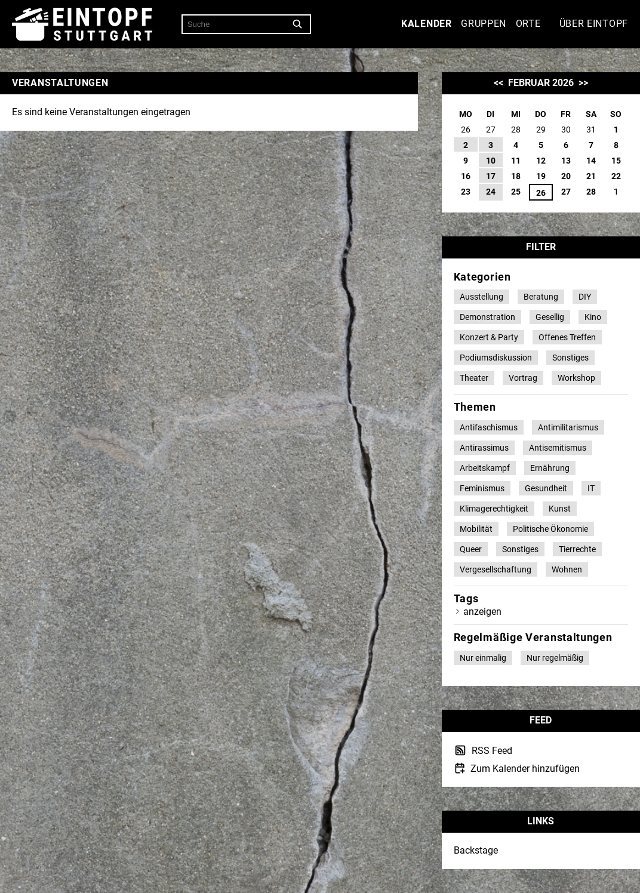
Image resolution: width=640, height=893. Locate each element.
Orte (528, 23)
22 (616, 176)
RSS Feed (490, 750)
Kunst (560, 508)
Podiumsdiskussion (496, 357)
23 (465, 191)
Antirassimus (484, 447)
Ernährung (550, 468)
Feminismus (482, 488)
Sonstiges (570, 357)
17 (491, 176)
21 (591, 176)
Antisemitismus (557, 447)
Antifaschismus (489, 427)
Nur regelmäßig (555, 658)
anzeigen (482, 611)
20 (566, 176)
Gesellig (550, 317)
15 (616, 160)
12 (541, 160)
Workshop (576, 378)
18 (516, 176)
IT (591, 488)
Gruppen (483, 23)
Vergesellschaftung (495, 569)
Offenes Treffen (567, 337)
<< (498, 82)
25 (516, 191)
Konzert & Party (489, 337)
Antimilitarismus (568, 427)
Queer (471, 549)
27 (566, 191)
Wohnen (567, 569)
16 (465, 176)
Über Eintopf (593, 23)
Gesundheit (546, 488)
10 (491, 160)
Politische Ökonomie (550, 529)
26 (541, 193)
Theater (474, 378)
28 (591, 191)
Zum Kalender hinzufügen (524, 768)
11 (516, 160)
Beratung (541, 296)
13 (566, 160)
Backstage (476, 850)
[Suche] (297, 24)
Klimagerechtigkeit (494, 508)
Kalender (426, 23)
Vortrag (523, 378)
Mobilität (476, 529)
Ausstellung (481, 296)
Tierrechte (577, 549)
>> (583, 82)
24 (491, 191)
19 (541, 176)
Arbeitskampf (485, 468)
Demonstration (487, 317)
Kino (592, 317)
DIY (585, 296)
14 (591, 160)
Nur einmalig (483, 658)
